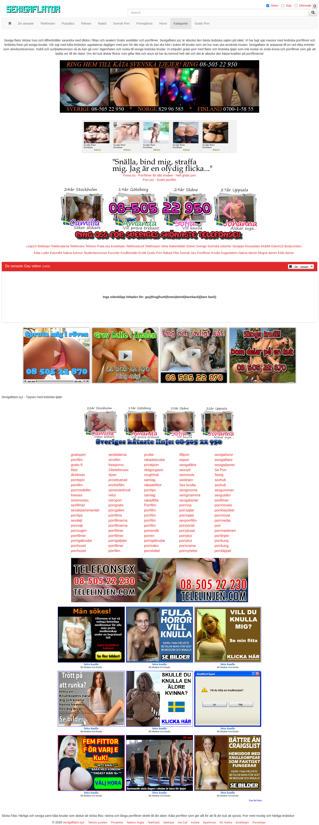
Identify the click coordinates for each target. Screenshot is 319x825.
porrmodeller (81, 490)
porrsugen (79, 531)
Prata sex (103, 246)
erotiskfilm (116, 485)
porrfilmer (116, 531)
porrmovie (222, 515)
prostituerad (118, 480)
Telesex (91, 246)
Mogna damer (267, 253)
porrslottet (152, 551)
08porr (184, 455)
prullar (149, 455)
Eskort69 (56, 253)
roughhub (151, 475)
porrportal (186, 525)
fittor (74, 470)
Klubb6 (265, 246)
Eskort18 (277, 246)
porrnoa (185, 505)
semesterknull (119, 490)
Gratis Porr (154, 253)
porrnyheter (188, 551)
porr (217, 525)
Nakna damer (248, 253)
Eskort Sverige (197, 246)
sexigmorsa (188, 490)
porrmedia (222, 520)
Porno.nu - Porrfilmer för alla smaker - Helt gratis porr (159, 175)
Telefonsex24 (135, 246)
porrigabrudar (81, 540)
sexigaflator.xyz (73, 822)
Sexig (218, 475)
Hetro (274, 5)
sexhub (220, 480)
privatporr (151, 465)
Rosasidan (252, 246)
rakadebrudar (154, 460)
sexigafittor (187, 465)
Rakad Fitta (171, 253)
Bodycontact (292, 246)
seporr (184, 460)
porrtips (150, 490)
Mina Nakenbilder (173, 246)
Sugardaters (229, 253)
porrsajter (186, 510)
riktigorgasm (153, 470)
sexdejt (76, 520)
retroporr (115, 500)
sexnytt (185, 470)
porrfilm (77, 460)
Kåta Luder (41, 253)
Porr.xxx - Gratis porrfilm (159, 180)
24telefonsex (119, 470)
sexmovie (186, 475)
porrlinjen (221, 536)
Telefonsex (77, 246)
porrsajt (77, 525)
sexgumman (224, 490)
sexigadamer (224, 465)
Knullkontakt (129, 253)
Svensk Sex (188, 253)
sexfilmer (221, 500)
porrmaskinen (225, 531)
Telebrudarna (60, 246)
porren (149, 536)
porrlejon (78, 480)
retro (112, 495)
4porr (113, 475)
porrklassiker (224, 510)
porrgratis (116, 505)
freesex (76, 495)
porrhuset (78, 546)
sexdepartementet (85, 510)
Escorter (114, 253)
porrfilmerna (118, 520)
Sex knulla (187, 485)
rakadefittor (153, 485)
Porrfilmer (203, 253)
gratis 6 (76, 465)
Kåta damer (286, 253)
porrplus (185, 536)
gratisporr (78, 455)
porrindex (151, 546)
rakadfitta (151, 500)
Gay (289, 5)
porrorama (187, 546)
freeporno (116, 465)
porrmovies (223, 505)
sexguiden (222, 495)
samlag (150, 480)
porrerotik (151, 531)
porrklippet (222, 551)
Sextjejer (238, 246)
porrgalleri (116, 510)
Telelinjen (43, 246)
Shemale (305, 5)
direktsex (78, 475)
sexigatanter (188, 500)
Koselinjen (118, 246)
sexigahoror (223, 455)
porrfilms (115, 515)
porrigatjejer (118, 540)
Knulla (215, 253)
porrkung (221, 540)
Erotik (142, 253)
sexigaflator (223, 460)
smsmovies (80, 500)
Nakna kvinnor (73, 253)
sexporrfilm (187, 520)
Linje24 (31, 246)
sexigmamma (189, 495)
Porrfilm (150, 505)
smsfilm (115, 460)
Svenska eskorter (219, 246)
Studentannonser (95, 253)
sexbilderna (118, 455)
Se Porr (220, 470)
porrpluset (187, 531)
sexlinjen (186, 480)
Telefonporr (153, 246)
